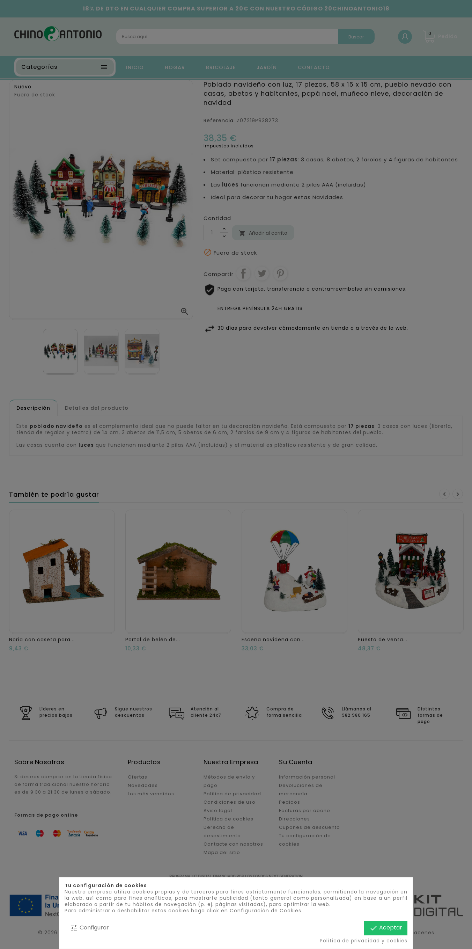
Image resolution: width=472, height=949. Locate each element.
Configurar (89, 928)
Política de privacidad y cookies (363, 940)
